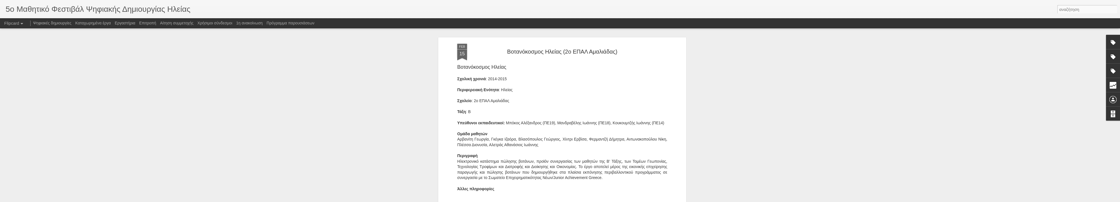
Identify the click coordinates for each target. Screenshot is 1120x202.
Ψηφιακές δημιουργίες (52, 23)
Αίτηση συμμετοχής (176, 23)
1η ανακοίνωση (249, 23)
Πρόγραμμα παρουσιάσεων (290, 23)
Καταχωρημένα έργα (93, 23)
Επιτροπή (147, 23)
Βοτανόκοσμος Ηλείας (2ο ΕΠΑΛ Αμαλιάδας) (562, 52)
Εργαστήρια (125, 23)
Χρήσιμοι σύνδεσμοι (214, 23)
